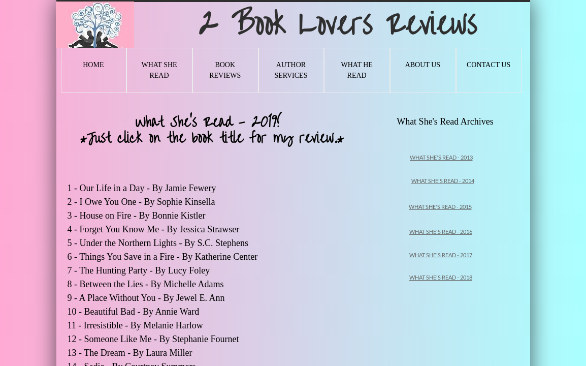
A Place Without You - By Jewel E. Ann (153, 298)
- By (154, 188)
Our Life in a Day (112, 188)
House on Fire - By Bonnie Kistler (144, 215)
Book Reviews (225, 70)
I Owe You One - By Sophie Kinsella (147, 202)
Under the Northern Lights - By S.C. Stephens (165, 243)
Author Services (290, 70)
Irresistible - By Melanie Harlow (144, 325)
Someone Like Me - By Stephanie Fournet (162, 339)
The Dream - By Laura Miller (139, 353)
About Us (422, 65)
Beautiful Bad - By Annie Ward (143, 312)
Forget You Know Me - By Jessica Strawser (161, 229)
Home (93, 65)
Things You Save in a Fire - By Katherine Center (169, 257)
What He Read (356, 70)
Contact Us (488, 65)
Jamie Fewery (191, 188)
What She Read (159, 70)
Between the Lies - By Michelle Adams (153, 284)
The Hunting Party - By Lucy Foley (145, 270)
